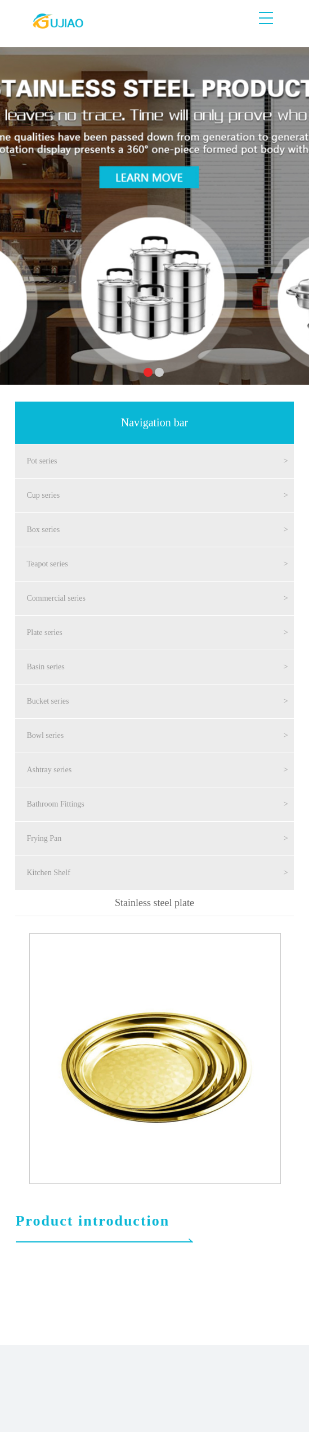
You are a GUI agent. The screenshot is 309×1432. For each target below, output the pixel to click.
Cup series (43, 495)
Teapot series (47, 564)
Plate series (44, 632)
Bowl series (45, 735)
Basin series (45, 667)
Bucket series (47, 701)
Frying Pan (43, 838)
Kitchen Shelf (48, 872)
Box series (43, 529)
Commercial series (56, 598)
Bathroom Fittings (55, 804)
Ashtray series (48, 769)
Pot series (41, 461)
